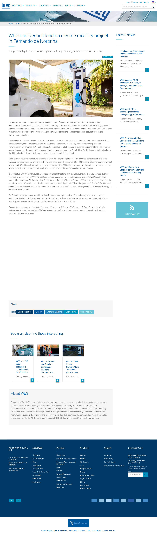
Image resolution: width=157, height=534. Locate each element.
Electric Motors (61, 455)
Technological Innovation (41, 472)
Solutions (44, 6)
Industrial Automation (63, 474)
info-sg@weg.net (18, 468)
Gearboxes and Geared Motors (66, 459)
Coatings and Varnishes (64, 484)
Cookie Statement (60, 530)
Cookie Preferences (80, 523)
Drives (58, 467)
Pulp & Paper (84, 485)
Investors (57, 6)
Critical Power (60, 481)
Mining (82, 482)
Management (37, 465)
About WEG (16, 6)
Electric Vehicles (85, 489)
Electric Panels (61, 477)
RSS (88, 530)
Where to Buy (108, 459)
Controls (59, 471)
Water (82, 465)
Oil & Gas (83, 455)
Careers (135, 2)
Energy (82, 472)
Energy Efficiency (85, 469)
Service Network (109, 462)
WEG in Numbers (38, 459)
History (35, 462)
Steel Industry (84, 462)
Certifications (37, 482)
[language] (153, 2)
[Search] (152, 7)
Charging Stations (54, 312)
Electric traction (24, 312)
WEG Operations (38, 469)
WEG (5, 5)
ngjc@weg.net (13, 470)
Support (79, 6)
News (128, 2)
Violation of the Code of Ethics (114, 465)
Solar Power (71, 312)
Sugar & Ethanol (85, 478)
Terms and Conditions (76, 530)
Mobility (39, 312)
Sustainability (86, 312)
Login (146, 2)
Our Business (37, 478)
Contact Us (107, 455)
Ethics (68, 6)
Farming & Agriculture (87, 475)
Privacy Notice (46, 530)
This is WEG (36, 455)
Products (30, 6)
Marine (82, 459)
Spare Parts (60, 487)
